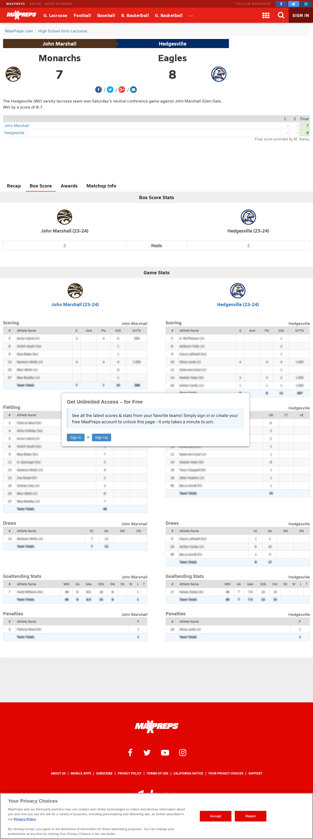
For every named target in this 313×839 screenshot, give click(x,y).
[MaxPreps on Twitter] (293, 4)
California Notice (188, 773)
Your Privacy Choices (225, 773)
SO (122, 584)
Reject (251, 816)
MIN (66, 584)
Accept (215, 816)
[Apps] (265, 15)
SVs (112, 584)
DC (92, 531)
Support (255, 773)
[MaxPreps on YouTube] (165, 752)
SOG (118, 330)
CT (286, 415)
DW (122, 531)
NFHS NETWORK (59, 4)
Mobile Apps (81, 773)
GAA (89, 584)
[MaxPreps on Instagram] (306, 4)
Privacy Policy (130, 773)
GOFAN (35, 4)
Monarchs (59, 58)
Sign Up (101, 437)
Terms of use (157, 773)
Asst (89, 330)
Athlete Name (26, 330)
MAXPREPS (15, 4)
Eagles (172, 58)
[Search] (281, 15)
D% (138, 531)
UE (302, 415)
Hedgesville (172, 43)
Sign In (75, 437)
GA (77, 584)
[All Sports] (191, 15)
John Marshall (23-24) (64, 230)
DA (106, 531)
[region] (156, 816)
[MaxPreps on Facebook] (281, 4)
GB (271, 415)
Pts (103, 330)
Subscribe (104, 773)
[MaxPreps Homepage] (156, 727)
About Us (58, 773)
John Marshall (59, 43)
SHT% (136, 330)
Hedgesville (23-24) (248, 230)
